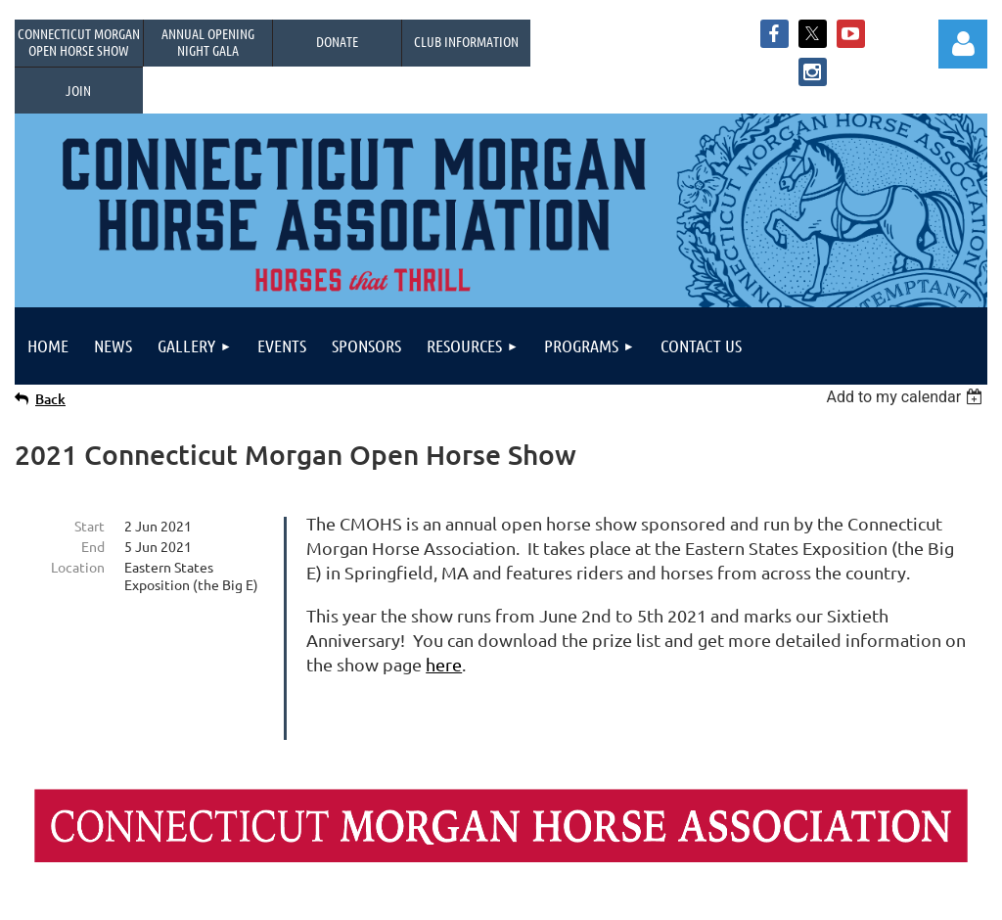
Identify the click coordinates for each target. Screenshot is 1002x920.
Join (78, 90)
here (444, 664)
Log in (962, 44)
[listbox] (906, 397)
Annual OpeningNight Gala (207, 41)
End (93, 546)
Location (78, 566)
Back (50, 399)
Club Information (466, 41)
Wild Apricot (754, 895)
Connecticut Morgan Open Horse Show (79, 41)
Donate (337, 41)
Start (89, 525)
